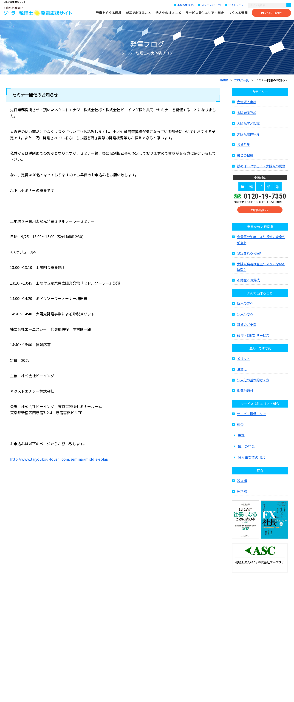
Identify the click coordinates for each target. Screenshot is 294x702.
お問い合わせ (271, 13)
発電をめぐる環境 (109, 13)
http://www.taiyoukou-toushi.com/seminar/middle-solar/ (59, 459)
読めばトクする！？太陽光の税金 (261, 167)
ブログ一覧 (241, 80)
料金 (240, 425)
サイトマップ (234, 5)
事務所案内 (184, 5)
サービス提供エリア (251, 415)
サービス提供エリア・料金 (204, 13)
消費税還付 (245, 391)
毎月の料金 (246, 447)
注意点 (242, 370)
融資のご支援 (246, 325)
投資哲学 (243, 145)
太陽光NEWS (246, 113)
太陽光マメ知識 (248, 124)
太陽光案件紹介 (248, 135)
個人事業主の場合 (251, 458)
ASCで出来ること (138, 13)
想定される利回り (250, 254)
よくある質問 (238, 13)
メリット (243, 359)
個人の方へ (245, 304)
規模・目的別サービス (253, 336)
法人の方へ (245, 315)
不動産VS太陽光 (248, 281)
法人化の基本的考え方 (253, 381)
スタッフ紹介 (209, 5)
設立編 (242, 481)
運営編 (242, 492)
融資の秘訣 (245, 156)
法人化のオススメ (168, 13)
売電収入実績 (246, 103)
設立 (241, 436)
